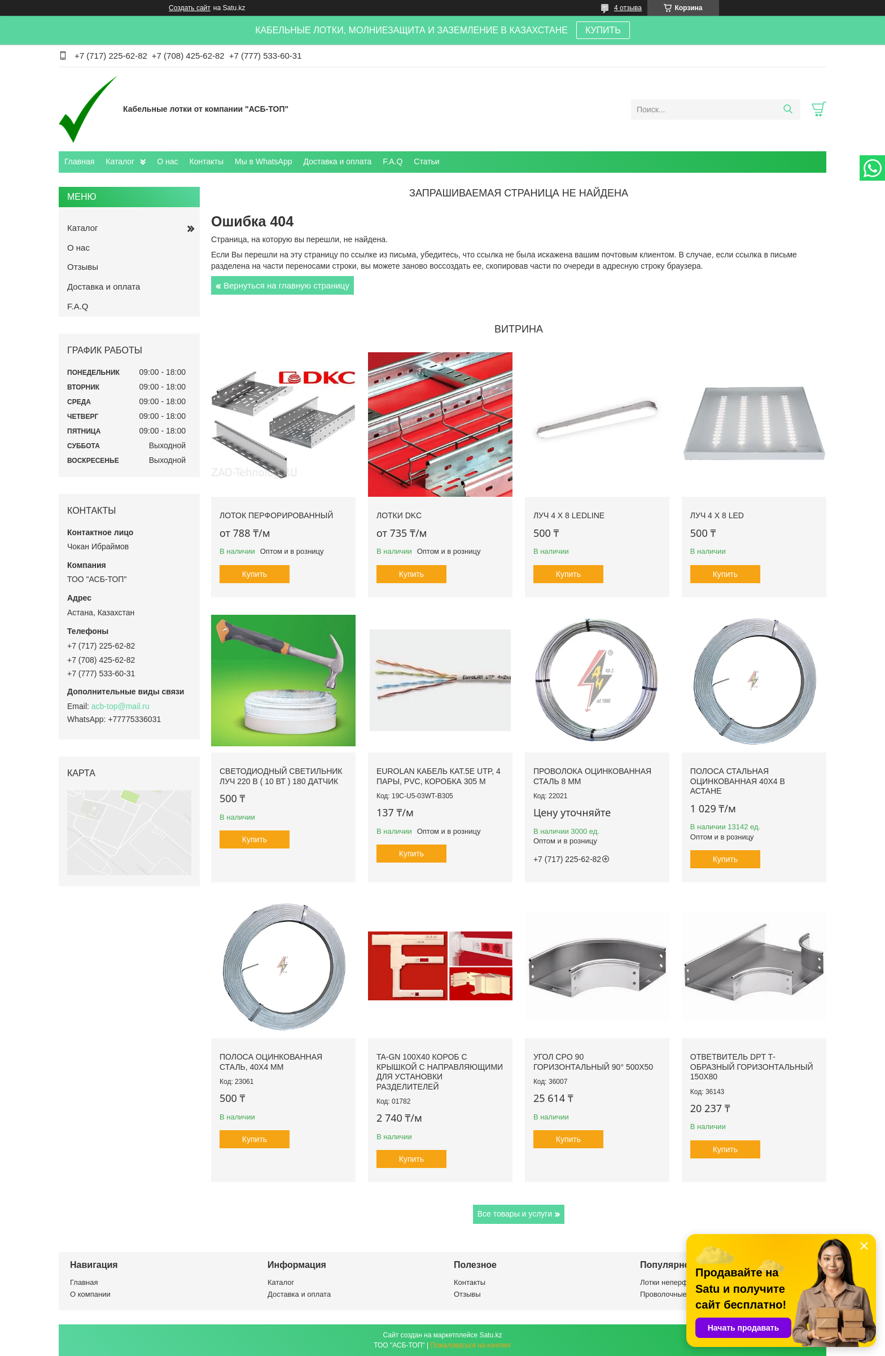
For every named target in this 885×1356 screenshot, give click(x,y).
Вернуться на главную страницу (286, 285)
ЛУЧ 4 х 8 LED (717, 515)
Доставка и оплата (338, 161)
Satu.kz (490, 1335)
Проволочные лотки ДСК (682, 1294)
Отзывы (82, 267)
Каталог (120, 161)
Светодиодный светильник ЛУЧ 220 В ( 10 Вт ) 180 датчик (281, 776)
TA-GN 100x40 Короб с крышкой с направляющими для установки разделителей (439, 1071)
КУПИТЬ (603, 30)
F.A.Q (392, 161)
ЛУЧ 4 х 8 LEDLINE (568, 515)
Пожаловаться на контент (470, 1345)
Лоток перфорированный (276, 515)
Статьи (426, 161)
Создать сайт (190, 8)
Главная (79, 161)
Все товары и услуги (515, 1213)
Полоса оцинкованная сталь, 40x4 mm (271, 1061)
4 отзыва (628, 8)
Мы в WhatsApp (263, 161)
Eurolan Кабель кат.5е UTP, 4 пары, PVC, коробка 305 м (438, 776)
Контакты (207, 161)
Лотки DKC (399, 515)
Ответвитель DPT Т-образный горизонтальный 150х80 (751, 1066)
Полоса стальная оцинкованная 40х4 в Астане (737, 781)
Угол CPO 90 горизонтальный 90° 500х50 (593, 1061)
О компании (90, 1294)
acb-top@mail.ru (120, 706)
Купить (254, 574)
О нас (167, 161)
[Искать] (787, 109)
